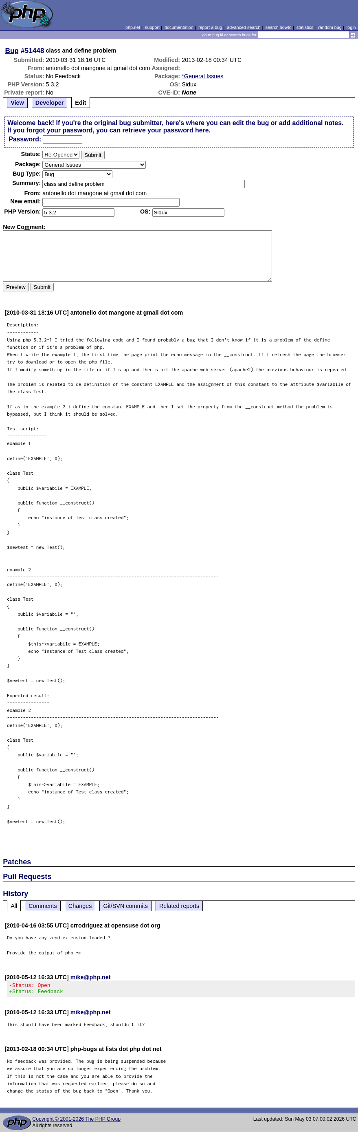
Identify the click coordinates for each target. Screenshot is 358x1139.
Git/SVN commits (125, 906)
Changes (80, 906)
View (17, 102)
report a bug (210, 27)
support (152, 27)
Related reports (179, 906)
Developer (49, 102)
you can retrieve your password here (152, 130)
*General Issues (202, 76)
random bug (330, 27)
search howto (278, 27)
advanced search (243, 27)
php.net (132, 27)
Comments (43, 906)
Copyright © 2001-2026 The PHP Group (76, 1121)
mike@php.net (90, 977)
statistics (305, 27)
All (14, 906)
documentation (179, 27)
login (351, 27)
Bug (12, 50)
